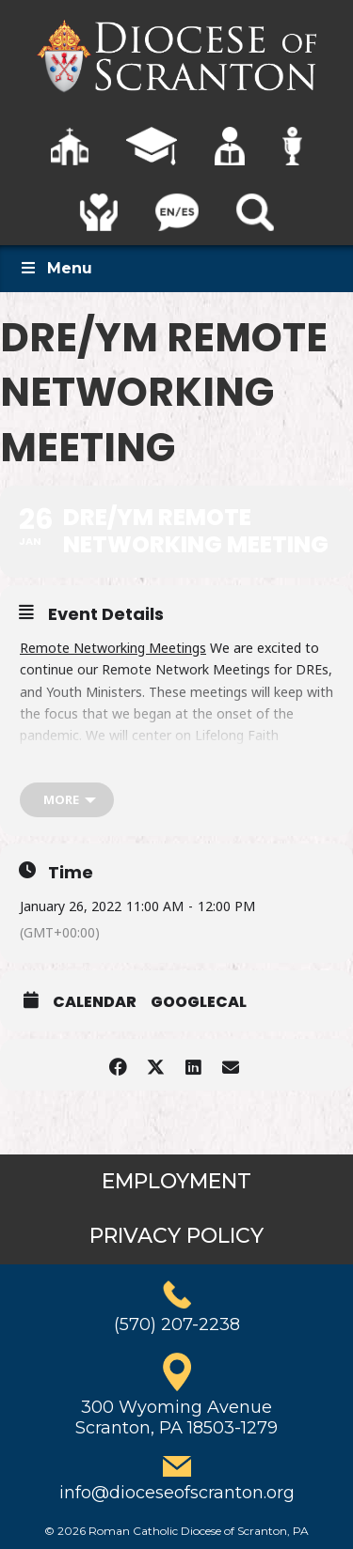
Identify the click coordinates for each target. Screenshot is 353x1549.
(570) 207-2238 (177, 1324)
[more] (67, 799)
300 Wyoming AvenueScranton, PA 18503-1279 (176, 1417)
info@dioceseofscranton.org (177, 1492)
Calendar (94, 1002)
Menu (55, 268)
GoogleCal (199, 1002)
